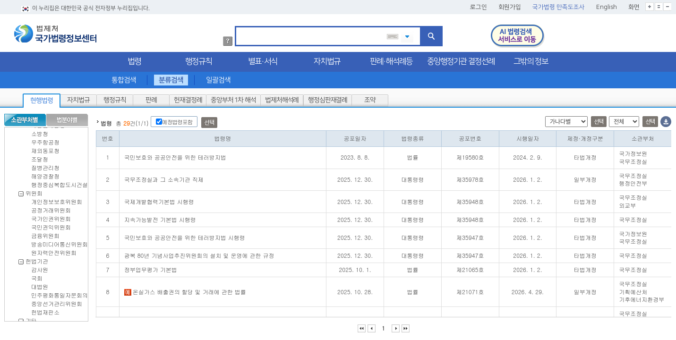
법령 (134, 59)
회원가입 (509, 5)
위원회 (34, 191)
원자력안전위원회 (54, 250)
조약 (370, 98)
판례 (151, 98)
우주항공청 (45, 140)
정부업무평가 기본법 (150, 268)
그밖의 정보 (530, 59)
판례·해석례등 (391, 59)
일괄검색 (218, 78)
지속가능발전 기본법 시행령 (160, 217)
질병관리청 (45, 166)
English (606, 5)
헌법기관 (37, 259)
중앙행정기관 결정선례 (461, 59)
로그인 (478, 5)
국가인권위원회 (51, 216)
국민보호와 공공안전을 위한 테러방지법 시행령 (184, 235)
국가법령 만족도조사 (558, 5)
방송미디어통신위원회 (59, 242)
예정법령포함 (177, 120)
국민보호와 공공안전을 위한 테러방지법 (175, 155)
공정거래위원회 (51, 208)
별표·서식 (262, 59)
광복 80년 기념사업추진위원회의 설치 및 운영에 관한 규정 (199, 253)
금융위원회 (45, 234)
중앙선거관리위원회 (56, 302)
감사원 (39, 268)
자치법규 (327, 59)
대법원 (39, 284)
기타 (31, 318)
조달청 (39, 157)
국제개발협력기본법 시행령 (159, 200)
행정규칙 (198, 59)
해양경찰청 (45, 174)
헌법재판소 (45, 310)
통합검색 (123, 78)
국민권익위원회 (51, 225)
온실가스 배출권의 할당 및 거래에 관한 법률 (185, 290)
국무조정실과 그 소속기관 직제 (164, 177)
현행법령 (41, 98)
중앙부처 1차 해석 (233, 98)
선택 (209, 120)
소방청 (39, 132)
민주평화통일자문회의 (59, 293)
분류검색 (171, 78)
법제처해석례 (282, 98)
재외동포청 (45, 148)
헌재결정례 (188, 98)
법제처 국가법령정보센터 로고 (55, 32)
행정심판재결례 (327, 98)
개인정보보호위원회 (56, 200)
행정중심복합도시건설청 (62, 182)
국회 (37, 276)
